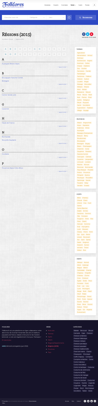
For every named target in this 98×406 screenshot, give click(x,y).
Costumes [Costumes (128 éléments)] (91, 380)
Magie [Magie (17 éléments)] (86, 82)
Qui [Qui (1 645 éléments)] (78, 234)
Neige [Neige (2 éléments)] (79, 291)
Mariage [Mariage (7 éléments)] (80, 84)
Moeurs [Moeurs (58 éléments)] (90, 385)
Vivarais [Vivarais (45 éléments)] (86, 185)
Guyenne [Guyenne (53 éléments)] (80, 159)
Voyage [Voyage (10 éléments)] (85, 110)
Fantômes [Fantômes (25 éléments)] (80, 76)
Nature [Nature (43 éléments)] (88, 92)
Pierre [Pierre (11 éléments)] (89, 296)
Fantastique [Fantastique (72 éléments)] (81, 74)
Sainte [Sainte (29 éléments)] (88, 240)
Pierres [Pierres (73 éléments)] (84, 97)
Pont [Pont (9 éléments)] (91, 232)
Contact (79, 401)
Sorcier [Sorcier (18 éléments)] (86, 245)
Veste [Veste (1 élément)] (90, 391)
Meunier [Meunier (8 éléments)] (85, 229)
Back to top (62, 67)
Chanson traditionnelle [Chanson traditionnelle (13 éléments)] (81, 349)
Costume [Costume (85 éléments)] (91, 367)
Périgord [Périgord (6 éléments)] (80, 175)
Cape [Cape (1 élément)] (83, 333)
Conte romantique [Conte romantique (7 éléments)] (80, 367)
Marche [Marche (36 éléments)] (79, 164)
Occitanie (5, 154)
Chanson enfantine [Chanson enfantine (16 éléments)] (80, 336)
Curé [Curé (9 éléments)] (89, 203)
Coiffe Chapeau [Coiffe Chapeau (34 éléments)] (79, 357)
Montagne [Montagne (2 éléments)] (85, 289)
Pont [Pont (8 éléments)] (79, 299)
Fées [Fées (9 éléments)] (79, 221)
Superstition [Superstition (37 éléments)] (81, 108)
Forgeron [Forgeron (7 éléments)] (80, 219)
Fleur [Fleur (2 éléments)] (90, 281)
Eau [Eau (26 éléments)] (78, 68)
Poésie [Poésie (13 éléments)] (76, 388)
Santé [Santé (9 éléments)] (79, 105)
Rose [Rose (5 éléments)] (79, 304)
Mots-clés (51, 330)
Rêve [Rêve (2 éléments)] (84, 304)
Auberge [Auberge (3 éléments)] (85, 265)
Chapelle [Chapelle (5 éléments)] (88, 273)
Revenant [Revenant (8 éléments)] (86, 237)
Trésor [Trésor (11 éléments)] (86, 247)
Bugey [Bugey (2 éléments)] (87, 144)
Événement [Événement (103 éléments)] (81, 312)
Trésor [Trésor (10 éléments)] (85, 307)
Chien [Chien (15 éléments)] (85, 200)
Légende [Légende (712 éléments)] (91, 383)
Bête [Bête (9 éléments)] (79, 198)
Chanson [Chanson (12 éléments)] (90, 333)
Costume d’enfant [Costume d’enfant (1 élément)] (80, 380)
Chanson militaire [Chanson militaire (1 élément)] (79, 341)
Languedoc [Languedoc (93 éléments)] (89, 159)
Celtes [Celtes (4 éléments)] (87, 63)
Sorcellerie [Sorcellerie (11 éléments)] (77, 391)
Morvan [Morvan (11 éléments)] (86, 164)
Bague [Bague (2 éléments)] (79, 268)
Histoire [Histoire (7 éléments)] (79, 79)
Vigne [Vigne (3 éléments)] (79, 309)
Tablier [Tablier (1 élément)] (84, 391)
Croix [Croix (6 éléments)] (79, 278)
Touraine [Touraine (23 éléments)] (80, 183)
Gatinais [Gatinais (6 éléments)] (88, 157)
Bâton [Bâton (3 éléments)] (85, 268)
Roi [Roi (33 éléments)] (78, 240)
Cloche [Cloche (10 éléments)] (87, 275)
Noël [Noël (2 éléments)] (90, 95)
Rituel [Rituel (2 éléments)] (79, 102)
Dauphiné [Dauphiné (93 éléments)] (80, 151)
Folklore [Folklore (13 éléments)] (88, 76)
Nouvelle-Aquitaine (9, 140)
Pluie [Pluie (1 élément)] (90, 97)
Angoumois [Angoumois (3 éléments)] (87, 123)
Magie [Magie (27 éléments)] (84, 385)
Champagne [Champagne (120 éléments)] (87, 146)
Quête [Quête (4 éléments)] (79, 100)
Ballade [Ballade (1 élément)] (76, 330)
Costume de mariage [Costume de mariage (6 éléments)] (81, 375)
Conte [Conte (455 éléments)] (91, 359)
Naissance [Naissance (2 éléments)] (80, 92)
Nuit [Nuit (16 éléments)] (78, 97)
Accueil (11, 39)
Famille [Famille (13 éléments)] (88, 71)
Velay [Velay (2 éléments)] (86, 183)
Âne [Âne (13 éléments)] (84, 250)
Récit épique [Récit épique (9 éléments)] (89, 388)
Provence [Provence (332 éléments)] (86, 172)
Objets (50, 340)
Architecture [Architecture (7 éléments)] (81, 61)
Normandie (6, 137)
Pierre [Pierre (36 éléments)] (86, 232)
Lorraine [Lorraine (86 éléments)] (87, 162)
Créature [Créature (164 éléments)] (85, 278)
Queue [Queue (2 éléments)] (89, 299)
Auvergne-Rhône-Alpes (10, 64)
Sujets (50, 337)
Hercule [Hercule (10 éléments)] (80, 224)
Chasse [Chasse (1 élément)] (79, 66)
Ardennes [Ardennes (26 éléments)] (80, 128)
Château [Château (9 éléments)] (80, 275)
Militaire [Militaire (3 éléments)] (79, 87)
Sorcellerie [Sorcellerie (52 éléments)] (86, 105)
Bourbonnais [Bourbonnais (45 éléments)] (81, 138)
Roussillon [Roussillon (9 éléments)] (89, 178)
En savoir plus (6, 340)
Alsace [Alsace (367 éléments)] (79, 123)
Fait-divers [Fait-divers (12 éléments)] (80, 71)
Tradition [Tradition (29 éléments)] (90, 108)
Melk (4, 403)
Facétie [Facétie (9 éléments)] (84, 383)
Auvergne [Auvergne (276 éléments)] (80, 130)
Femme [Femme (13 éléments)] (88, 213)
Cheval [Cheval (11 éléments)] (79, 200)
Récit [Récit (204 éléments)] (82, 388)
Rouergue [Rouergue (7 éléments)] (80, 178)
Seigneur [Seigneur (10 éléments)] (86, 242)
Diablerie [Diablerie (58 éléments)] (87, 66)
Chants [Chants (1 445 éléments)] (88, 351)
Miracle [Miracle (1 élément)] (86, 87)
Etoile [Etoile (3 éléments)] (85, 281)
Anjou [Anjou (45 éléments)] (79, 125)
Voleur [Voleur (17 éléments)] (79, 250)
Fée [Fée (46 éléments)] (91, 219)
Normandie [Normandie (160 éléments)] (89, 167)
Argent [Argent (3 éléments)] (89, 61)
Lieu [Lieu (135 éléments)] (87, 286)
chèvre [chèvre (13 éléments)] (79, 203)
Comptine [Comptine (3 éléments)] (89, 357)
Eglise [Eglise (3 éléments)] (79, 281)
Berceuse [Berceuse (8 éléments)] (83, 330)
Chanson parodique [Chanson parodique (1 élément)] (80, 344)
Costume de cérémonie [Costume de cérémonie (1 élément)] (82, 370)
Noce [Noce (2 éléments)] (79, 95)
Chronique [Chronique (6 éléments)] (86, 354)
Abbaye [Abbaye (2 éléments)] (79, 262)
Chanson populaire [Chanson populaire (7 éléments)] (80, 346)
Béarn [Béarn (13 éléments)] (79, 146)
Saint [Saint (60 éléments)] (82, 240)
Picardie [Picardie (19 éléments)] (90, 170)
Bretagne (5, 81)
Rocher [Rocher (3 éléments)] (85, 302)
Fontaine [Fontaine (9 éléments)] (84, 216)
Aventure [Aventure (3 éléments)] (80, 63)
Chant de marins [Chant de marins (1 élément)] (79, 351)
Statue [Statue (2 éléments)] (79, 307)
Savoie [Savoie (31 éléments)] (88, 180)
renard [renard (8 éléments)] (79, 237)
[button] (94, 5)
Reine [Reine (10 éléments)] (88, 234)
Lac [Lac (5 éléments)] (83, 286)
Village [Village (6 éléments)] (79, 110)
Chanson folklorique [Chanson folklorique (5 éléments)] (80, 338)
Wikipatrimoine (32, 401)
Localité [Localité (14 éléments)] (80, 82)
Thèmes (50, 334)
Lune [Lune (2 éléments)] (79, 289)
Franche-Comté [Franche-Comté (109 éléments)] (82, 154)
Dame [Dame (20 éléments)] (79, 206)
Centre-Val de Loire (9, 95)
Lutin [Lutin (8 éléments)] (79, 229)
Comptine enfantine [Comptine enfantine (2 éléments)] (80, 359)
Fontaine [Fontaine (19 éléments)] (80, 283)
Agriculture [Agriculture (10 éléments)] (81, 53)
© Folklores (5, 401)
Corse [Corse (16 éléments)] (87, 149)
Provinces (51, 349)
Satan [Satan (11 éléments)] (79, 242)
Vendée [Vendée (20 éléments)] (79, 185)
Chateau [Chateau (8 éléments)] (85, 198)
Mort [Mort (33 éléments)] (79, 89)
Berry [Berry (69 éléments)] (86, 136)
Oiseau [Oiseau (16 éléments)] (79, 232)
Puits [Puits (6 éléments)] (84, 299)
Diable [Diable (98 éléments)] (79, 211)
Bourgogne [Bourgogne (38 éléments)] (81, 141)
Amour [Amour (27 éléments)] (90, 55)
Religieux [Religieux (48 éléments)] (86, 100)
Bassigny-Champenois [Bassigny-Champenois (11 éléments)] (84, 133)
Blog (73, 401)
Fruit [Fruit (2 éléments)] (78, 286)
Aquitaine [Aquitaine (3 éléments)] (86, 125)
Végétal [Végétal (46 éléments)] (89, 309)
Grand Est (5, 109)
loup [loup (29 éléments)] (78, 227)
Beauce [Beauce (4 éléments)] (79, 136)
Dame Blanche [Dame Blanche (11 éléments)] (82, 208)
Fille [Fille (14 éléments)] (78, 216)
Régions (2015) (53, 346)
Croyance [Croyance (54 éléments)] (77, 383)
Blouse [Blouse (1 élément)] (90, 330)
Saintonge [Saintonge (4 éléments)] (80, 180)
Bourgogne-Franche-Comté (12, 78)
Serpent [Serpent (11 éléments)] (80, 245)
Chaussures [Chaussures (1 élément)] (77, 354)
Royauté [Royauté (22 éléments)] (86, 102)
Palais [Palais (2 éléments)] (84, 294)
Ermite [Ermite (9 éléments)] (85, 211)
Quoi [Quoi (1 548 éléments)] (82, 234)
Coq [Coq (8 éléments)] (85, 203)
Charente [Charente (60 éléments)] (80, 149)
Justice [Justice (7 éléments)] (86, 79)
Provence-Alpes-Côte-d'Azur (12, 168)
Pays (49, 352)
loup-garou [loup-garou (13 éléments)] (85, 227)
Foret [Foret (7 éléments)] (87, 283)
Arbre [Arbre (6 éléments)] (79, 265)
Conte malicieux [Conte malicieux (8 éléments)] (79, 362)
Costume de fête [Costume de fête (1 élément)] (79, 372)
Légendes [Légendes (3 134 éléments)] (77, 385)
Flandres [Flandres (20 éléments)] (88, 151)
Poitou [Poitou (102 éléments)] (79, 172)
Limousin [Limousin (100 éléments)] (80, 162)
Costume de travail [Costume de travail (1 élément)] (80, 378)
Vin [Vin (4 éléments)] (84, 309)
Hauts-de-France (8, 123)
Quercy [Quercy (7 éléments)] (87, 175)
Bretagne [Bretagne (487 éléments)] (80, 144)
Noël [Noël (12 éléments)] (84, 291)
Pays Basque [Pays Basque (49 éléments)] (81, 170)
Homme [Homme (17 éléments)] (87, 224)
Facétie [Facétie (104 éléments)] (83, 68)
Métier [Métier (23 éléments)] (84, 89)
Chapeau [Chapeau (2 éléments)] (80, 273)
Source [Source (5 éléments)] (90, 304)
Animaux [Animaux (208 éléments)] (80, 58)
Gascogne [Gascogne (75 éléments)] (80, 157)
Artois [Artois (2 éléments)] (87, 128)
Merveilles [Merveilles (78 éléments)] (87, 84)
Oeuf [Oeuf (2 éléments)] (79, 294)
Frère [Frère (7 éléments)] (87, 219)
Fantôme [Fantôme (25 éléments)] (80, 213)
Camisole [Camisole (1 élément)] (77, 333)
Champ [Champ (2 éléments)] (88, 270)
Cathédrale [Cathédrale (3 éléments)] (80, 270)
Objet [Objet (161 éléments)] (90, 291)
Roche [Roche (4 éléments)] (79, 302)
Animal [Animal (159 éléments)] (86, 262)
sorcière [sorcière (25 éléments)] (80, 247)
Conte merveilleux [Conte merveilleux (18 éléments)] (80, 365)
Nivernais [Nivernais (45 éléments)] (80, 167)
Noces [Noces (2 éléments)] (85, 95)
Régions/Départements (56, 343)
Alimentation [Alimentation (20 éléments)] (81, 55)
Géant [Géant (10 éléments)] (84, 221)
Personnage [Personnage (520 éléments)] (81, 296)
